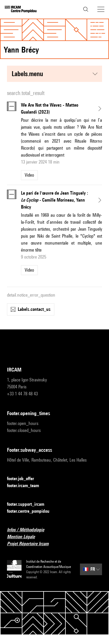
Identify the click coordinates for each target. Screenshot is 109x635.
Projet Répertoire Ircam (31, 544)
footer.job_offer (24, 479)
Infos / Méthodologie (29, 530)
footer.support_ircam (29, 504)
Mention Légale (24, 537)
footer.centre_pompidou (31, 511)
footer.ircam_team (26, 486)
